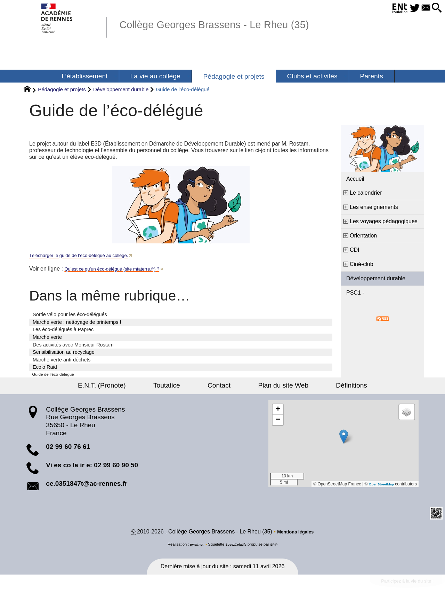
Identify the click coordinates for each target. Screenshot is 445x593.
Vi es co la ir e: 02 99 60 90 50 (92, 466)
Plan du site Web (271, 386)
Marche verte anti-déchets (61, 359)
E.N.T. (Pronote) (127, 386)
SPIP (277, 547)
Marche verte (47, 337)
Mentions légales (295, 534)
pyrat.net (193, 547)
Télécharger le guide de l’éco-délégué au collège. (90, 255)
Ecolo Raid (45, 367)
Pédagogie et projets (62, 89)
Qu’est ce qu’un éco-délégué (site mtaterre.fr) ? (122, 269)
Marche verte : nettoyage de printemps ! (77, 322)
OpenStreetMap (378, 485)
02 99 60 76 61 (68, 448)
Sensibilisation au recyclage (64, 352)
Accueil (355, 179)
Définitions (326, 386)
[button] (435, 8)
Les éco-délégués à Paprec (63, 329)
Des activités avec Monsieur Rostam (73, 345)
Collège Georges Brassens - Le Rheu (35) (235, 24)
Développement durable (120, 89)
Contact (219, 386)
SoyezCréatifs (237, 547)
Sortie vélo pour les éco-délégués (70, 314)
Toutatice (178, 386)
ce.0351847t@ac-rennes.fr (86, 485)
